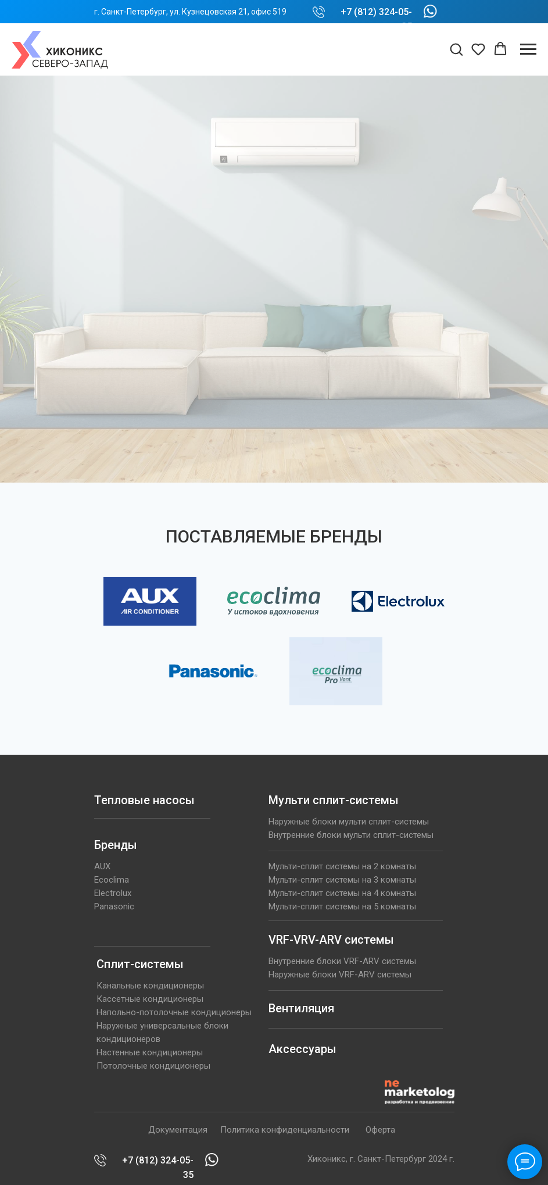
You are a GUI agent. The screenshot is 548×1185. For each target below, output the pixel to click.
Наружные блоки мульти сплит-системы (348, 821)
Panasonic (114, 906)
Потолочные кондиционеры (153, 1066)
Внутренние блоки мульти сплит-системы (351, 835)
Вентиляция (301, 1008)
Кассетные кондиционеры (149, 999)
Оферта (380, 1130)
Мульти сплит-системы (333, 800)
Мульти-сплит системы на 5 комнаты (342, 906)
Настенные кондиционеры (149, 1052)
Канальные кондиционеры (150, 985)
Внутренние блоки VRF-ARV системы (342, 961)
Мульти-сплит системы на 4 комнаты (342, 893)
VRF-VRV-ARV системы (331, 940)
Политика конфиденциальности (284, 1130)
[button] (456, 49)
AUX (102, 866)
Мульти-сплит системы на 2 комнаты (342, 866)
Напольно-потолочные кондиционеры (174, 1012)
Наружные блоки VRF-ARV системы (339, 974)
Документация (177, 1130)
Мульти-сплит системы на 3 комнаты (342, 880)
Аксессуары (302, 1049)
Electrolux (112, 893)
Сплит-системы (140, 964)
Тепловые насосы (144, 800)
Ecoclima (111, 880)
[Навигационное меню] (528, 49)
